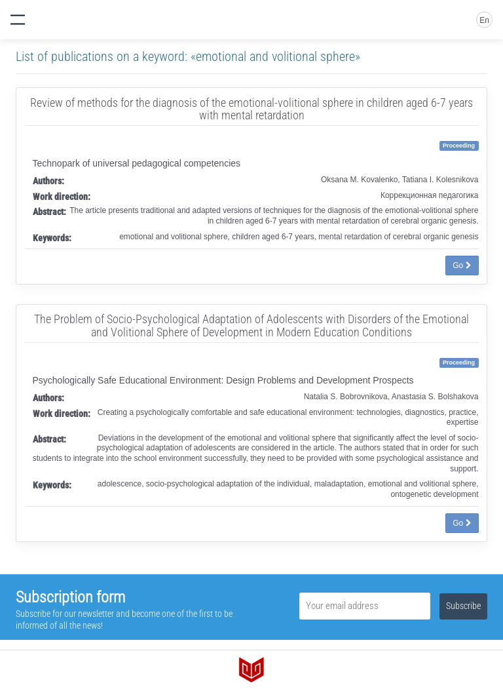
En (484, 20)
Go (462, 265)
